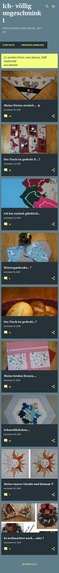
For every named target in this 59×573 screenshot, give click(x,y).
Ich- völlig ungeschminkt (22, 13)
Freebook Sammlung (33, 45)
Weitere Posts (29, 564)
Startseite (9, 45)
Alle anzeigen (10, 65)
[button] (53, 116)
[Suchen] (47, 6)
